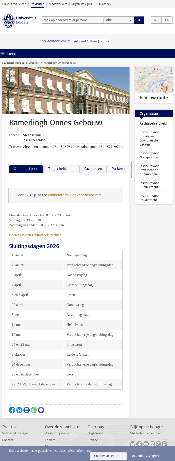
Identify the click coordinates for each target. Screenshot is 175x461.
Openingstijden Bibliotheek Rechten (35, 235)
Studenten (37, 4)
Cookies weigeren (148, 456)
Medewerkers (58, 4)
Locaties (34, 63)
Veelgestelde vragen (16, 433)
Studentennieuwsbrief (145, 433)
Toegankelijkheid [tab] (61, 168)
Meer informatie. (79, 451)
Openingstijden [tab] (26, 168)
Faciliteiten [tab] (93, 168)
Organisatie (95, 433)
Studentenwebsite (13, 63)
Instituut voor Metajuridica (149, 155)
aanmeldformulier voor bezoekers (75, 195)
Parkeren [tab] (119, 168)
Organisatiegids (82, 4)
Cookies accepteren (108, 456)
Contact (7, 440)
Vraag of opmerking (58, 433)
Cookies (50, 440)
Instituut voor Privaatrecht (149, 198)
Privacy (93, 440)
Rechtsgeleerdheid (153, 123)
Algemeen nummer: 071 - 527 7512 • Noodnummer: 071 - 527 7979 (71, 147)
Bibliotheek (104, 4)
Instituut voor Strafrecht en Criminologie (149, 170)
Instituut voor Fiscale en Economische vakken (149, 138)
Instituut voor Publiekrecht (149, 185)
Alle (109, 20)
